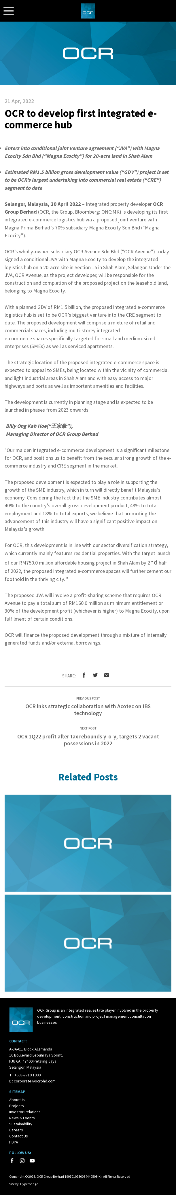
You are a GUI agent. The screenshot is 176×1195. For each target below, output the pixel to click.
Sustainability (20, 1123)
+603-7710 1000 (27, 1075)
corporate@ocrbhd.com (35, 1081)
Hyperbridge (29, 1184)
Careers (16, 1130)
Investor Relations (25, 1111)
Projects (16, 1105)
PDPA (13, 1142)
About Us (17, 1099)
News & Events (22, 1117)
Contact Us (18, 1136)
